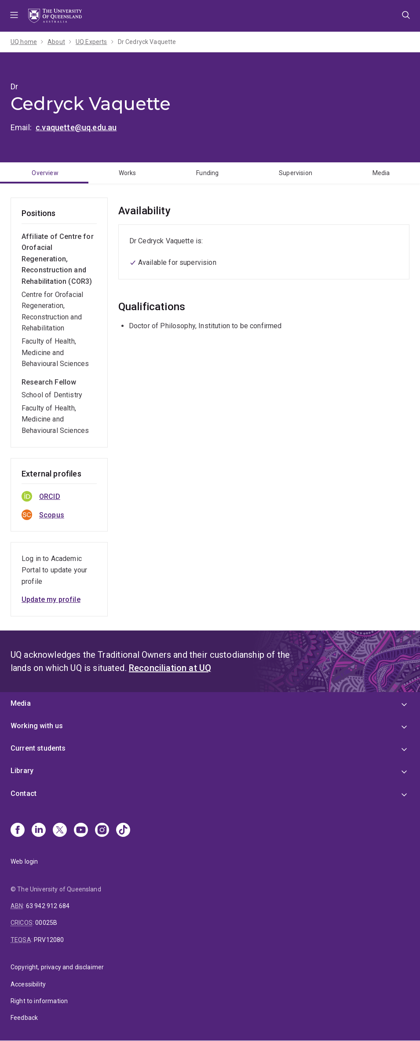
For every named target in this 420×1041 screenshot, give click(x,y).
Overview (45, 172)
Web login (24, 861)
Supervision (295, 172)
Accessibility (28, 984)
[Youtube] (81, 831)
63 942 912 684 (47, 905)
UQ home (24, 41)
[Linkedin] (39, 831)
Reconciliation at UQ (170, 668)
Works (127, 172)
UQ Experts (91, 41)
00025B (46, 922)
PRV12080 (49, 939)
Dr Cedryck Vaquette (147, 41)
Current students (38, 748)
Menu (14, 16)
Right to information (39, 1000)
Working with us (37, 726)
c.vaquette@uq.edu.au (76, 127)
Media (21, 703)
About (56, 41)
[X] (60, 831)
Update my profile (51, 599)
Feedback (24, 1017)
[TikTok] (123, 831)
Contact (24, 793)
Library (22, 770)
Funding (207, 172)
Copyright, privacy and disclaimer (57, 967)
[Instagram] (102, 831)
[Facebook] (18, 831)
